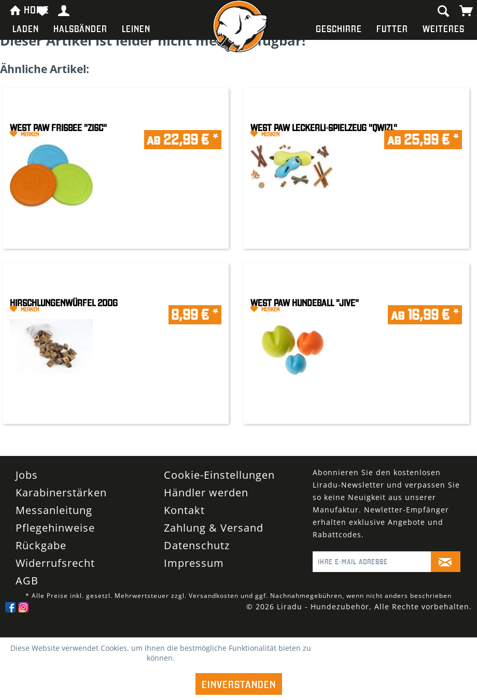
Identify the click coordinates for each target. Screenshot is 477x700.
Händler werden (206, 492)
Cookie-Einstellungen (219, 475)
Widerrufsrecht (55, 563)
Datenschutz (197, 545)
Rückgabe (41, 545)
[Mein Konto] (64, 10)
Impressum (194, 563)
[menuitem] (25, 28)
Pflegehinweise (55, 528)
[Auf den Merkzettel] (63, 134)
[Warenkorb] (466, 10)
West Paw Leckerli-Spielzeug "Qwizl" (323, 127)
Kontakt (184, 510)
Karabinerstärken (61, 492)
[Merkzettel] (42, 10)
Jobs (27, 475)
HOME (19, 9)
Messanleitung (54, 510)
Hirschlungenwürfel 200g (64, 302)
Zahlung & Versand (213, 528)
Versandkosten (213, 595)
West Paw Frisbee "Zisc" (58, 127)
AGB (27, 581)
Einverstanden (239, 684)
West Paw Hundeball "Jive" (304, 302)
